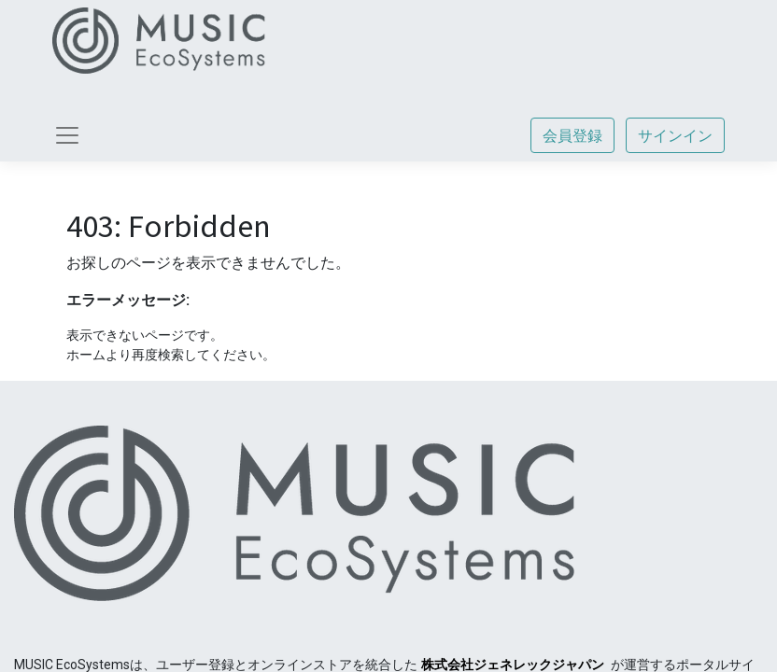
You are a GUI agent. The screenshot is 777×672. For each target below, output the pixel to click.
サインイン (675, 135)
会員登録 (572, 135)
